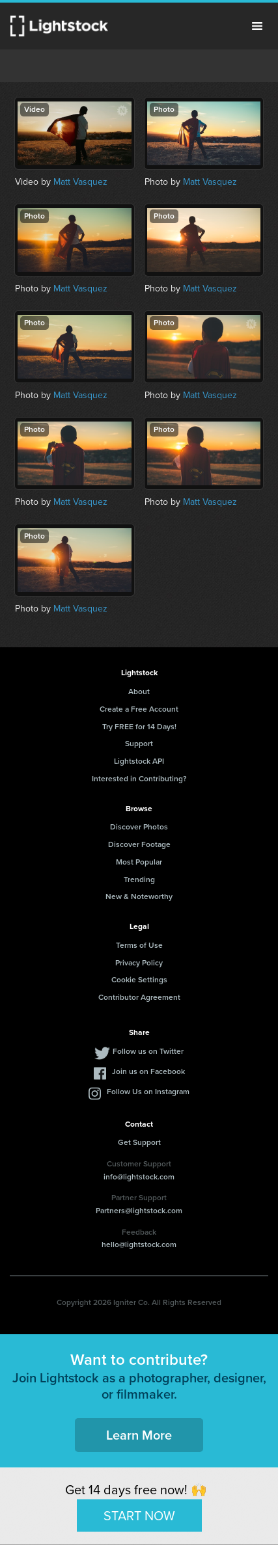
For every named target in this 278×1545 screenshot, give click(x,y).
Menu (257, 26)
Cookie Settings (139, 980)
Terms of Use (139, 945)
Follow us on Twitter (148, 1051)
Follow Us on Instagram (148, 1091)
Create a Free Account (139, 709)
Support (139, 743)
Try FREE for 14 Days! (139, 726)
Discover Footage (139, 844)
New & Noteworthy (139, 896)
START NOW (139, 1515)
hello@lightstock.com (139, 1244)
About (139, 691)
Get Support (139, 1142)
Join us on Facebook (148, 1071)
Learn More (139, 1435)
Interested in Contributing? (139, 779)
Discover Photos (139, 827)
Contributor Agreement (139, 997)
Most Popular (139, 862)
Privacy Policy (139, 963)
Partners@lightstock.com (139, 1210)
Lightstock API (139, 761)
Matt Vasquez (80, 182)
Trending (139, 879)
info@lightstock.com (139, 1177)
